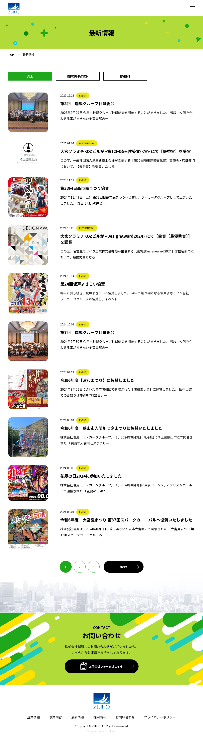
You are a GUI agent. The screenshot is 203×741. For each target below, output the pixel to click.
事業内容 (55, 717)
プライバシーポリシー (160, 717)
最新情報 (77, 717)
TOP (11, 54)
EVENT (125, 76)
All (30, 76)
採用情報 (99, 717)
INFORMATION (77, 76)
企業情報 (33, 717)
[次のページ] (124, 567)
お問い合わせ (125, 717)
